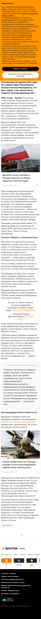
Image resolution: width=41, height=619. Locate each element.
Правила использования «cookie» (13, 582)
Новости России (7, 525)
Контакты (12, 573)
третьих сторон (7, 20)
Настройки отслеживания (10, 594)
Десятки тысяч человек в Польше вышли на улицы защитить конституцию (16, 178)
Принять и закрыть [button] (20, 69)
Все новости (6, 555)
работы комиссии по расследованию (18, 422)
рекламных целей (25, 35)
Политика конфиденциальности (12, 579)
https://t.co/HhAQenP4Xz (23, 310)
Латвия (22, 555)
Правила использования (9, 576)
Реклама (4, 590)
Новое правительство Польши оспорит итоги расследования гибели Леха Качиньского (19, 464)
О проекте (4, 573)
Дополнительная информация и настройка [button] (20, 75)
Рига (15, 555)
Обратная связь (13, 590)
